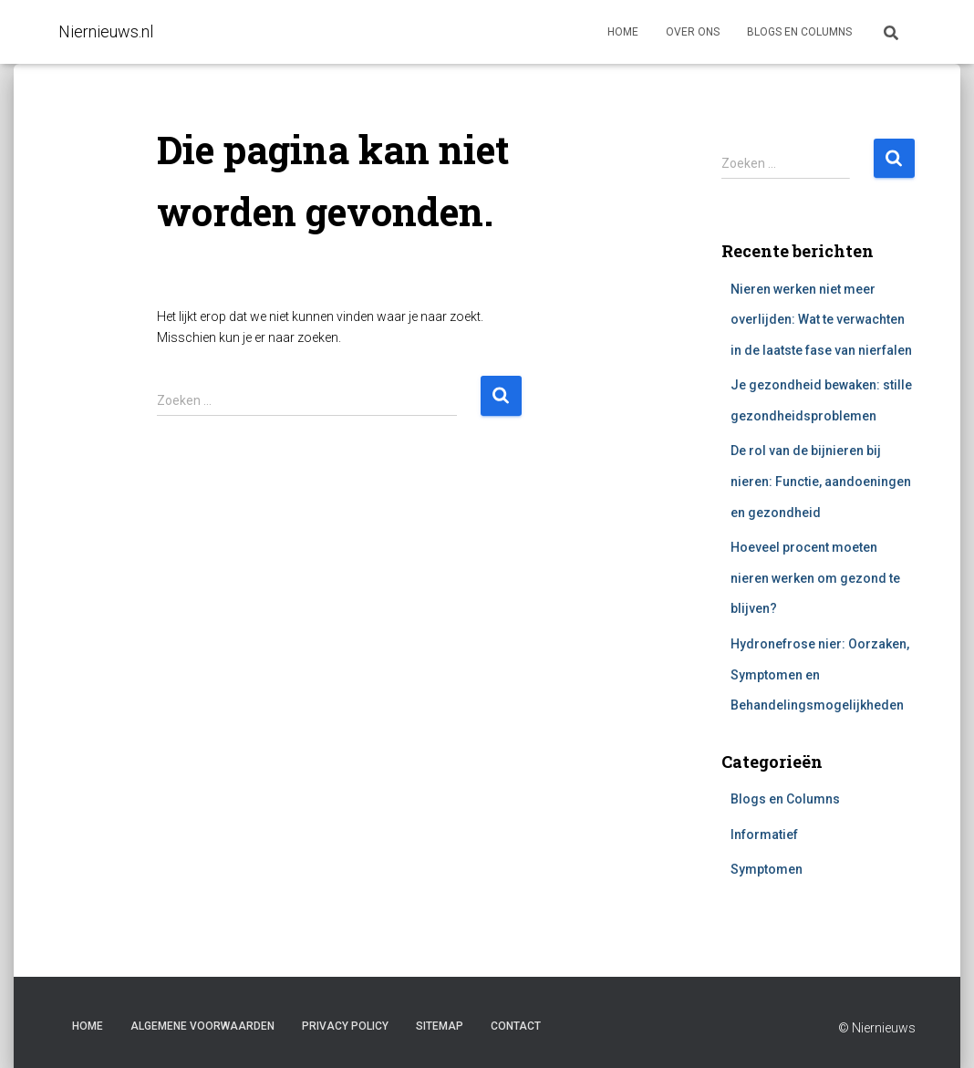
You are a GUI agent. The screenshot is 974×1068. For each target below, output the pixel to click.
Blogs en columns (799, 32)
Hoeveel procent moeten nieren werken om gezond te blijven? (815, 578)
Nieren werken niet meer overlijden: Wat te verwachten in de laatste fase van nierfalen (821, 320)
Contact (516, 1026)
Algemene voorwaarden (202, 1026)
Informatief (764, 834)
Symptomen (766, 869)
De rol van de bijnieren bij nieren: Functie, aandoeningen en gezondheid (820, 481)
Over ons (693, 32)
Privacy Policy (345, 1026)
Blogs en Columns (785, 799)
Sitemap (439, 1026)
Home (622, 32)
